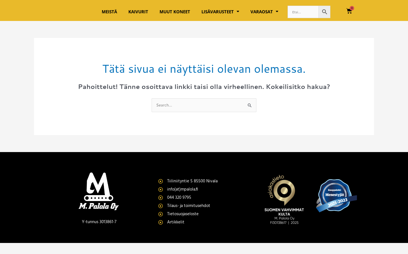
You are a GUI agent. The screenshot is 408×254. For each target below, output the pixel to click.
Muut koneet (175, 17)
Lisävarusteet (220, 17)
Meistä (109, 17)
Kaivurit (138, 17)
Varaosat (264, 17)
